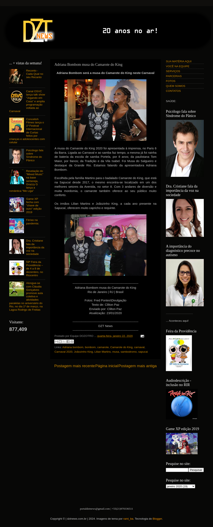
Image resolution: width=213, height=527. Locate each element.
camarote (103, 347)
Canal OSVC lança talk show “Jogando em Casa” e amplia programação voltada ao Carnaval (27, 101)
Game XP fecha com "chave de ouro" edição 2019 (33, 205)
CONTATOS (173, 90)
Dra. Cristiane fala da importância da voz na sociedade (35, 247)
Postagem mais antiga (137, 366)
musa (115, 351)
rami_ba (128, 518)
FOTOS (170, 81)
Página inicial (106, 366)
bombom (90, 347)
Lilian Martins (102, 351)
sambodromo (129, 351)
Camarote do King (121, 347)
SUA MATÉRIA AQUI (178, 61)
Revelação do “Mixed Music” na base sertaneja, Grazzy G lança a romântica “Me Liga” (26, 180)
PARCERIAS (174, 76)
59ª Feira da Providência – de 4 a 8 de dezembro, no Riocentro (34, 268)
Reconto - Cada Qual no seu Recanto (34, 74)
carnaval (139, 347)
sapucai (143, 351)
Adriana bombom (72, 347)
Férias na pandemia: (32, 221)
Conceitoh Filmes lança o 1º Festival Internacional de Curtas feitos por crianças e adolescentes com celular (27, 131)
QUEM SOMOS (175, 85)
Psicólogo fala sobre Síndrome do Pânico (34, 155)
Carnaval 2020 (63, 351)
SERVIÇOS (173, 71)
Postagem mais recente (74, 366)
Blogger (157, 518)
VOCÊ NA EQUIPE (177, 66)
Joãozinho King (83, 351)
